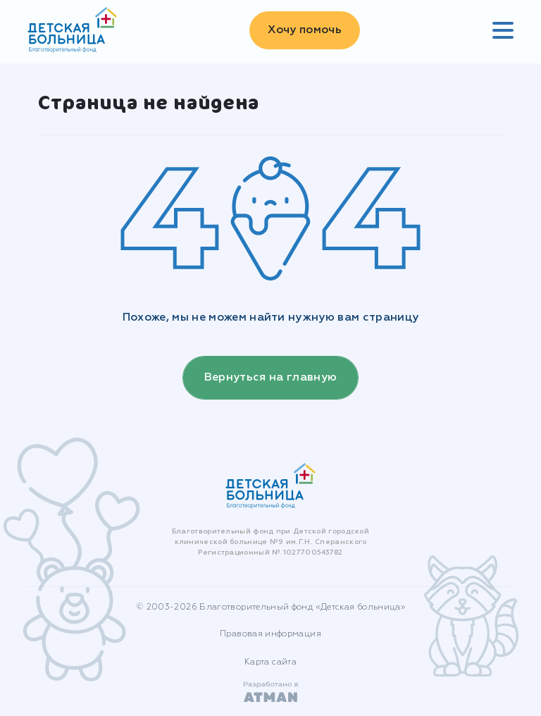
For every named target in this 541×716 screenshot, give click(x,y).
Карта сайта (270, 662)
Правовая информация (270, 634)
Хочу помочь (305, 30)
